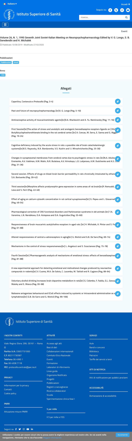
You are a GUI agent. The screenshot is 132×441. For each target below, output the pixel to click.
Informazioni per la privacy (16, 385)
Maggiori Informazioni (52, 438)
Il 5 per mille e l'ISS (55, 417)
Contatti (8, 389)
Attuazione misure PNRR (16, 411)
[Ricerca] (101, 17)
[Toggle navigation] (5, 25)
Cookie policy (10, 393)
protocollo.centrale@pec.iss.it (22, 367)
